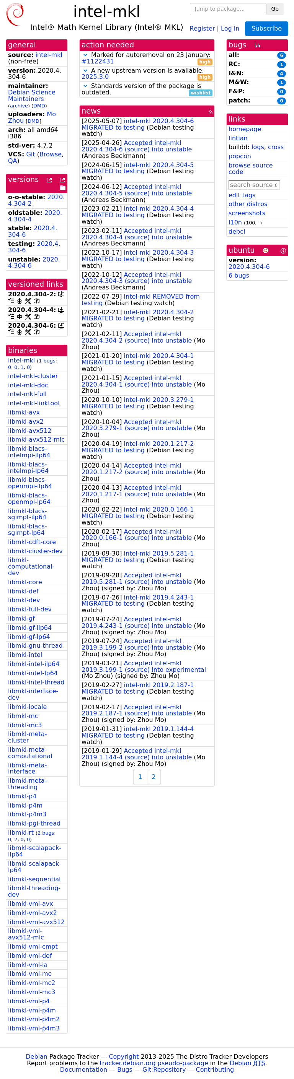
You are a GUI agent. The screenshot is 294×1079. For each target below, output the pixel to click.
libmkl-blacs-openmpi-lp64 (29, 498)
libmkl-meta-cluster (27, 737)
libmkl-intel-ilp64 (33, 664)
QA (12, 160)
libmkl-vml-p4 (29, 1001)
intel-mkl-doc (28, 385)
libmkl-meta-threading (27, 784)
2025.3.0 (95, 76)
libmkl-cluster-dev (35, 551)
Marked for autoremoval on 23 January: (147, 58)
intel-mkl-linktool (34, 403)
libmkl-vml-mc (29, 973)
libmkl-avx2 (26, 421)
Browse (50, 154)
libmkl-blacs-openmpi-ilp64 (30, 483)
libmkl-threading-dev (34, 891)
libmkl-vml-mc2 (32, 982)
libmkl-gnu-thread (35, 645)
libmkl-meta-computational (30, 753)
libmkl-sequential (34, 879)
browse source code (251, 169)
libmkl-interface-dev (33, 694)
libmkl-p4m (25, 805)
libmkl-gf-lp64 (29, 636)
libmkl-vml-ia (27, 964)
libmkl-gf (21, 618)
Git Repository (164, 1069)
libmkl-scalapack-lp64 (34, 867)
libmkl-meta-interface (27, 768)
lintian (238, 138)
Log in (230, 28)
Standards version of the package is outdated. (147, 89)
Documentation (83, 1069)
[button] (85, 54)
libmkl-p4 (22, 796)
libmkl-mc (23, 716)
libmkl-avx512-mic (36, 439)
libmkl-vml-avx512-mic (26, 934)
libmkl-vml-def (30, 955)
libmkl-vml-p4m (32, 1010)
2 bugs (46, 833)
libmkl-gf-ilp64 (30, 627)
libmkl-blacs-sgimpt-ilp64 (27, 514)
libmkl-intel (25, 654)
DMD (39, 106)
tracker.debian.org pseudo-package (154, 1063)
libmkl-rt (21, 832)
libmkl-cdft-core (32, 542)
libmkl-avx (24, 412)
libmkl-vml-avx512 (36, 922)
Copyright (124, 1056)
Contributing (215, 1069)
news (91, 111)
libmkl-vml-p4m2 (34, 1019)
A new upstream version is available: (147, 74)
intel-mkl (49, 54)
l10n (235, 222)
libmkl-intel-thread (36, 682)
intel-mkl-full (27, 394)
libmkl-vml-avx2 (32, 912)
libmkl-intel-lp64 (33, 673)
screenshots (247, 213)
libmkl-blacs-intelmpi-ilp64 (29, 452)
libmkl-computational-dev (31, 566)
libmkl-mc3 (25, 725)
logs (258, 147)
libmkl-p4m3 (27, 814)
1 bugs (47, 361)
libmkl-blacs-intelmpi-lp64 (28, 467)
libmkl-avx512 (29, 430)
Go (275, 9)
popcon (240, 156)
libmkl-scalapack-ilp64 (34, 851)
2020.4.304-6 (249, 266)
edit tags (242, 195)
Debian (36, 1056)
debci (237, 231)
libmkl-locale (27, 706)
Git (30, 154)
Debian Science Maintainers (32, 95)
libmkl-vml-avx (30, 903)
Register (202, 28)
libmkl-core (25, 582)
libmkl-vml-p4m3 (34, 1028)
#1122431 (98, 61)
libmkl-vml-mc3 (32, 992)
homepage (245, 129)
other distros (248, 204)
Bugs (124, 1069)
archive (19, 106)
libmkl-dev (24, 600)
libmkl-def (23, 591)
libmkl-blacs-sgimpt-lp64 (27, 529)
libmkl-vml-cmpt (33, 946)
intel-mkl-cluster (33, 376)
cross (276, 147)
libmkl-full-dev (30, 609)
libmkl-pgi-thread (34, 823)
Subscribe (267, 28)
